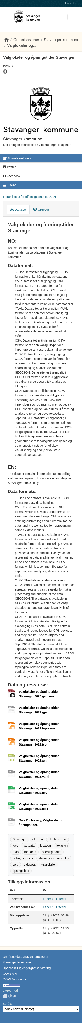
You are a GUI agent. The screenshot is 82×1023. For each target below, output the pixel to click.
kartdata (29, 845)
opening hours (51, 852)
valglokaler (48, 864)
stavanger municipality (54, 858)
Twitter (9, 167)
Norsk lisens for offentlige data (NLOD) (29, 197)
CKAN (10, 995)
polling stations (23, 858)
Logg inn (71, 3)
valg (15, 864)
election (37, 839)
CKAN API (10, 973)
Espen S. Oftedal (54, 899)
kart (15, 845)
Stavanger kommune (61, 40)
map (16, 852)
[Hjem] (6, 40)
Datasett (18, 209)
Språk (7, 1003)
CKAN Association (15, 979)
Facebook (11, 176)
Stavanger (20, 839)
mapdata (30, 852)
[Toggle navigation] (63, 17)
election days (57, 839)
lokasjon (62, 845)
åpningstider (21, 871)
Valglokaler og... (21, 45)
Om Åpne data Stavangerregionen (26, 956)
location (45, 845)
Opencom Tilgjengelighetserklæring (27, 968)
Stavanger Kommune (17, 962)
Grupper (41, 209)
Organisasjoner (26, 40)
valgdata (30, 864)
